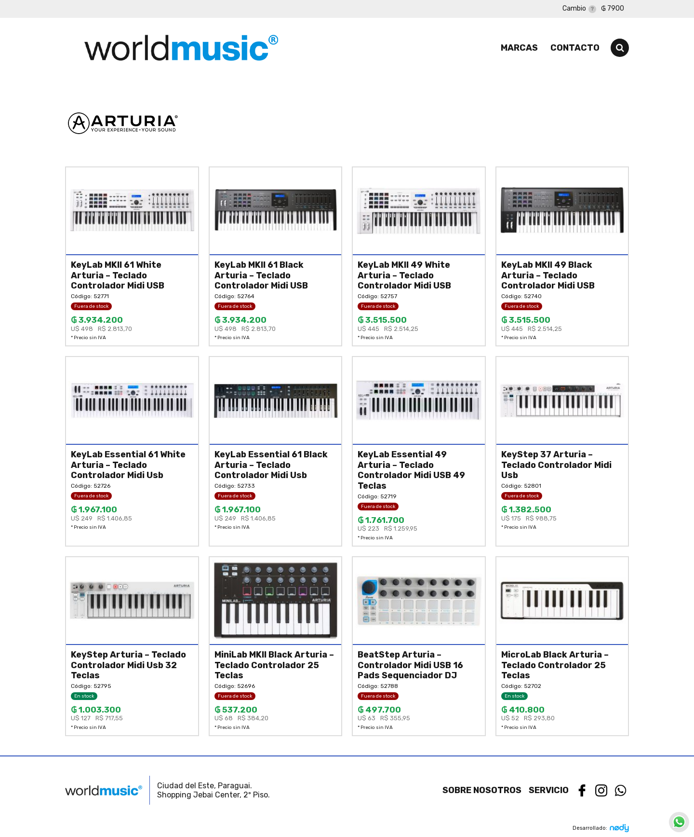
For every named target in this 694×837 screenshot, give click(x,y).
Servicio (549, 790)
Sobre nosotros (481, 790)
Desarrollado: (601, 828)
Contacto (575, 47)
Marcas (519, 47)
